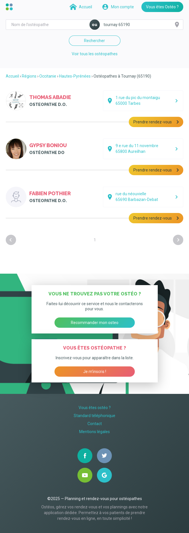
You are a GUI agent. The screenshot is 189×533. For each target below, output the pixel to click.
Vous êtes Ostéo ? (162, 7)
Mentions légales (94, 431)
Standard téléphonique (94, 415)
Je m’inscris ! (94, 371)
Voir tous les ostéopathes (95, 54)
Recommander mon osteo (94, 322)
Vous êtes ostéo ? (95, 407)
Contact (94, 423)
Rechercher (94, 40)
